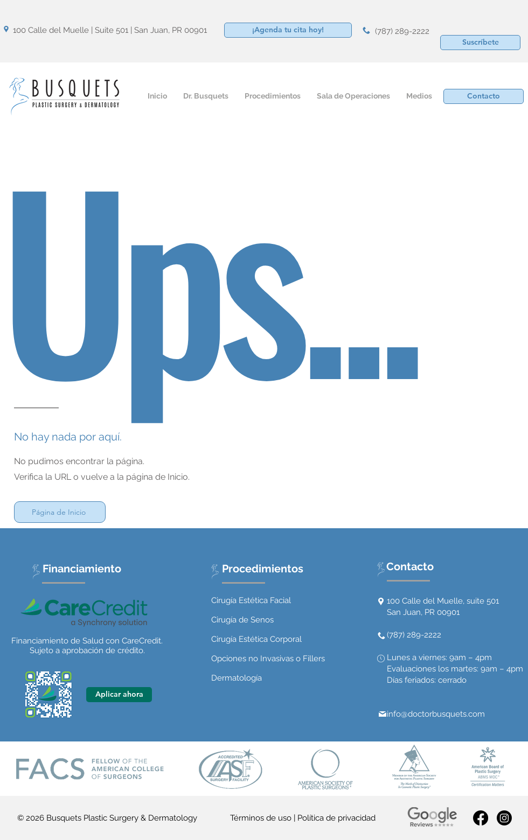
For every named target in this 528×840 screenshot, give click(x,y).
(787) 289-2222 (402, 31)
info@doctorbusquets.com (436, 714)
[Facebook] (480, 817)
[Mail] (382, 714)
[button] (480, 42)
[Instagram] (504, 817)
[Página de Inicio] (60, 512)
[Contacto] (483, 96)
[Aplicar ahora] (119, 694)
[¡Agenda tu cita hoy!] (288, 30)
